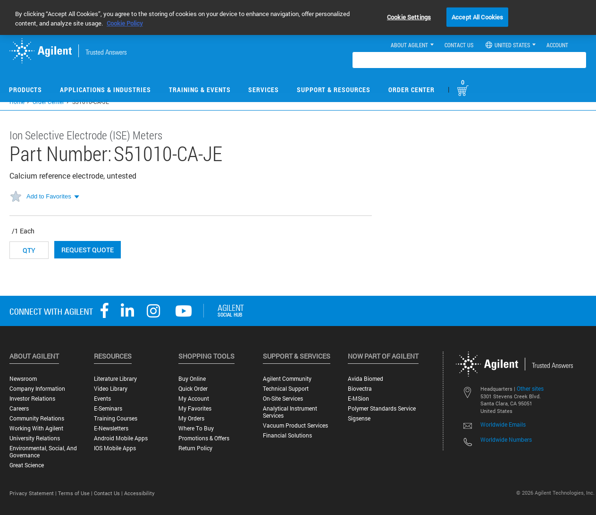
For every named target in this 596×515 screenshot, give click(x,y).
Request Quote (87, 249)
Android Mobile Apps (121, 438)
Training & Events (200, 89)
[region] (298, 17)
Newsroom (23, 378)
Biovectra (360, 388)
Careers (19, 408)
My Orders (191, 418)
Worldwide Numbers (506, 439)
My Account (193, 398)
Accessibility (139, 493)
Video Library (110, 388)
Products (25, 89)
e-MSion (358, 398)
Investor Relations (32, 398)
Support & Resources (333, 89)
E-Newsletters (111, 428)
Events (102, 398)
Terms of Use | (76, 493)
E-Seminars (108, 408)
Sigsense (359, 418)
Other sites (530, 388)
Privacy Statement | (33, 493)
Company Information (37, 388)
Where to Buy (196, 428)
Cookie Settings (409, 16)
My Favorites (194, 408)
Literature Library (115, 378)
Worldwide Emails (503, 424)
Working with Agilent (36, 428)
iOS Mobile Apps (115, 448)
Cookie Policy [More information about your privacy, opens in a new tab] (125, 23)
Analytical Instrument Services (290, 412)
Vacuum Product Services (295, 425)
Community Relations (36, 418)
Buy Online (192, 378)
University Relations (34, 438)
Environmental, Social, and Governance (43, 452)
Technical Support (286, 388)
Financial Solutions (287, 435)
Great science (26, 465)
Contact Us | (109, 493)
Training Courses (115, 418)
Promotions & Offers (203, 438)
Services (263, 89)
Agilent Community (287, 378)
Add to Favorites (48, 196)
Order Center (411, 89)
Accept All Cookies (477, 16)
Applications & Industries (105, 89)
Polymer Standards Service (382, 408)
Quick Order (193, 388)
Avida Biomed (365, 378)
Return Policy (195, 448)
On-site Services (283, 398)
